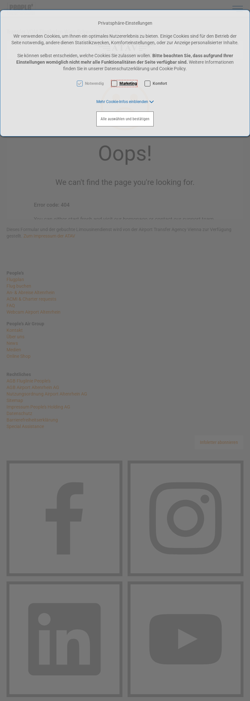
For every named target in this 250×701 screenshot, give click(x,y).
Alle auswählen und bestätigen (125, 119)
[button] (125, 101)
